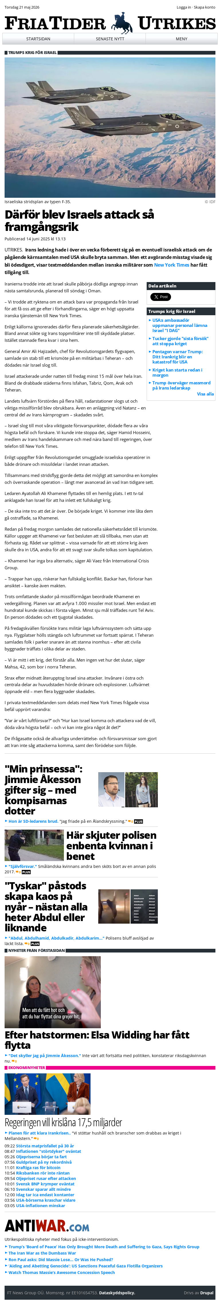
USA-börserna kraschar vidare (45, 1200)
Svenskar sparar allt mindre (43, 1189)
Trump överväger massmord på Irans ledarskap (181, 385)
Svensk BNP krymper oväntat (45, 1184)
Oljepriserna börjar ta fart (41, 1156)
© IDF (210, 201)
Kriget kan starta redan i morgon (177, 372)
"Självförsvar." (23, 866)
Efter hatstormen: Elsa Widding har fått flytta (97, 1040)
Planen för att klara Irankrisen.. (40, 1133)
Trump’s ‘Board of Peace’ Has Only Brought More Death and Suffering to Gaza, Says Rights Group (104, 1246)
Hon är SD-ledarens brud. (33, 821)
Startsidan (38, 38)
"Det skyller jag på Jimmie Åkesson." (45, 1055)
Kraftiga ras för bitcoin (38, 1167)
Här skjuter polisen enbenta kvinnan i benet (111, 845)
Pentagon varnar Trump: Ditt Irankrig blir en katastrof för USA (177, 357)
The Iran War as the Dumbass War (42, 1253)
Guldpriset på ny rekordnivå (44, 1162)
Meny (181, 38)
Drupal (206, 1292)
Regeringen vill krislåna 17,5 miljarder (63, 1121)
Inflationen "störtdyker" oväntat (48, 1151)
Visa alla (205, 394)
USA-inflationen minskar (40, 1205)
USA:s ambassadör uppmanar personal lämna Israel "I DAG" (179, 325)
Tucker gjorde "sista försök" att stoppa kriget (180, 341)
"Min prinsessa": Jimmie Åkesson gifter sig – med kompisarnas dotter (43, 789)
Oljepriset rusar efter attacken (46, 1178)
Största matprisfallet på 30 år (45, 1146)
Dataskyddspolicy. (117, 1292)
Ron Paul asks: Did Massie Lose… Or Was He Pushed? (61, 1259)
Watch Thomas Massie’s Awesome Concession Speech (62, 1272)
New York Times (171, 265)
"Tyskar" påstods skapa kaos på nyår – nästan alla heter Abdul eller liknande (46, 906)
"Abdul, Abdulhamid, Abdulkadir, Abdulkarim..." (57, 938)
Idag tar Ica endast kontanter (45, 1194)
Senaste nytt (110, 38)
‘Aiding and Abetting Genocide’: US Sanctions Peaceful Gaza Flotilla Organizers (86, 1266)
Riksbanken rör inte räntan (43, 1173)
